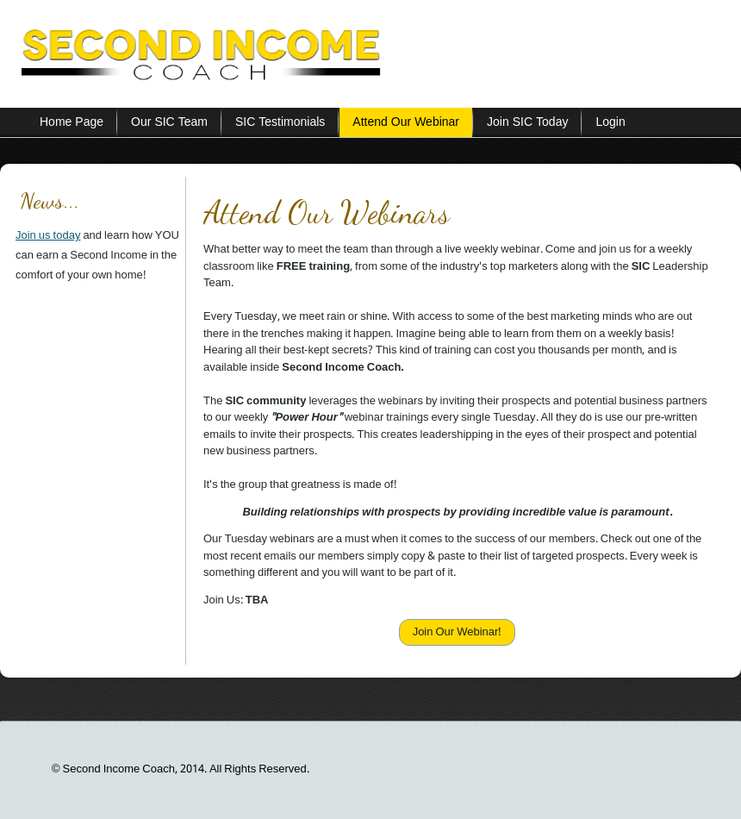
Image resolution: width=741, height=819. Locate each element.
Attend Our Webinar (405, 122)
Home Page (71, 122)
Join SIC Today (527, 122)
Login (610, 122)
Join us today (48, 236)
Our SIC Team (169, 122)
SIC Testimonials (280, 122)
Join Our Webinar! (457, 632)
